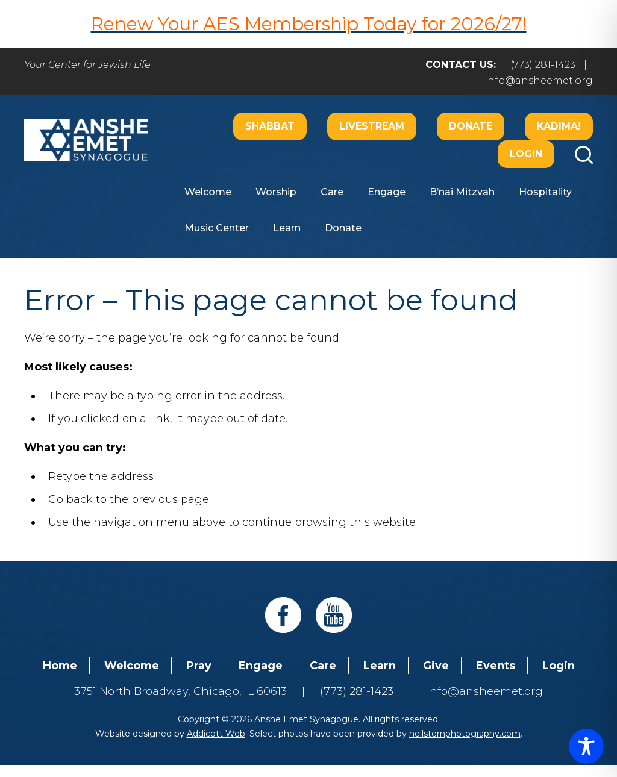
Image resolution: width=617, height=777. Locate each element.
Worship (275, 192)
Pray (198, 665)
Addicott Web (216, 733)
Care (332, 192)
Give (436, 665)
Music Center (216, 228)
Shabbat (270, 126)
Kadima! (559, 126)
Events (495, 665)
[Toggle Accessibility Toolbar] (586, 746)
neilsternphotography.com (465, 733)
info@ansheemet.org (538, 80)
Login (526, 154)
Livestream (371, 126)
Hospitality (545, 192)
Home (60, 665)
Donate (470, 126)
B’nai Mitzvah (462, 192)
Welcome (207, 192)
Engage (387, 192)
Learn (287, 228)
